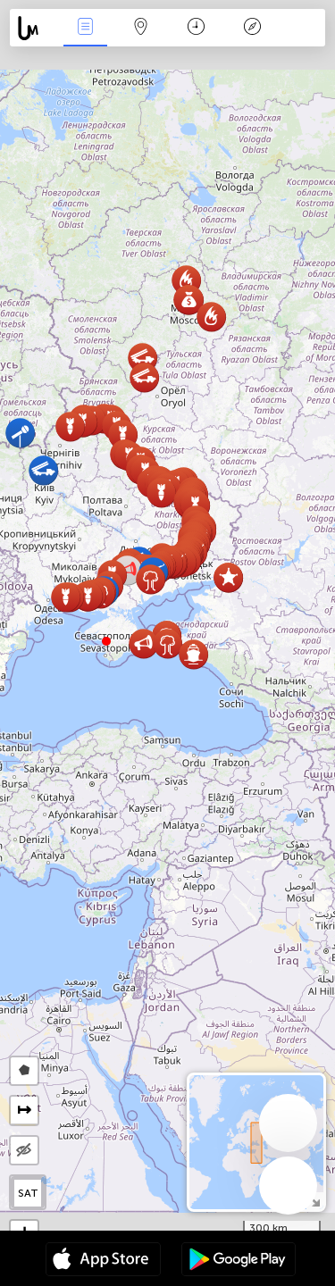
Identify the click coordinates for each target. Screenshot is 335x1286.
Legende (252, 28)
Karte (141, 28)
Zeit (196, 28)
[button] (106, 641)
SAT (28, 1193)
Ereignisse (85, 28)
